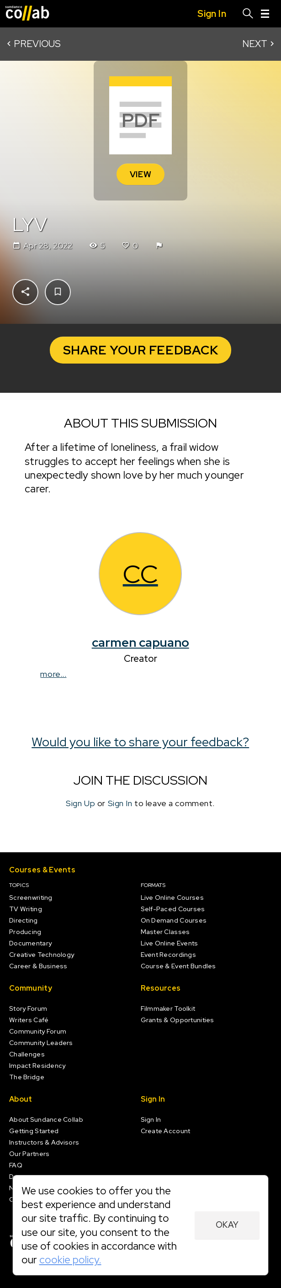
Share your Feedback (140, 350)
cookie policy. (70, 1260)
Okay (227, 1224)
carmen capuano (140, 642)
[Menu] (265, 13)
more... (54, 673)
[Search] (248, 13)
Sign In (120, 803)
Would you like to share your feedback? (140, 742)
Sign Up (80, 803)
